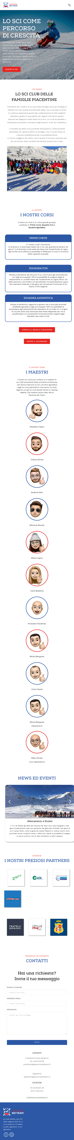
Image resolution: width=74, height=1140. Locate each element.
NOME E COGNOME (14, 987)
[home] (34, 5)
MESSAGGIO (12, 1010)
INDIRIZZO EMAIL (14, 999)
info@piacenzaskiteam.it (37, 1097)
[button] (69, 5)
